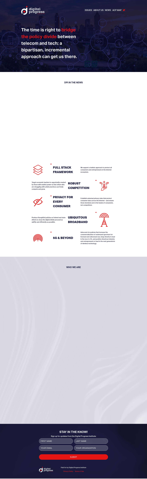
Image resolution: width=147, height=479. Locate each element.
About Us (98, 10)
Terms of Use (79, 472)
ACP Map (117, 10)
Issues (88, 10)
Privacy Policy (68, 472)
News (108, 10)
